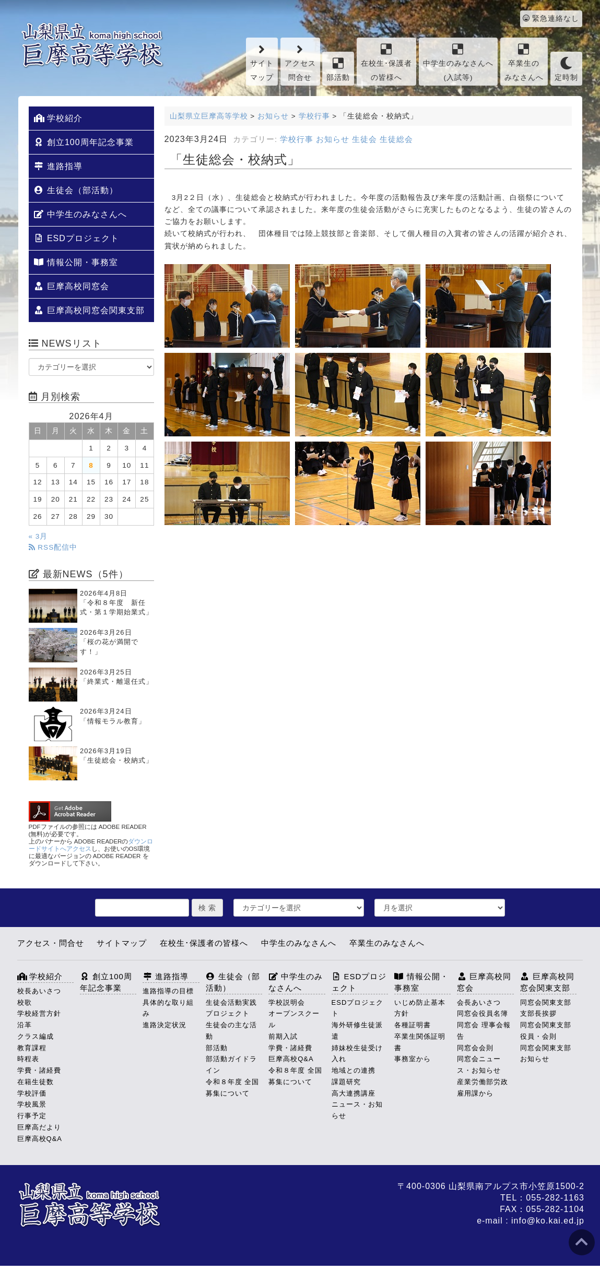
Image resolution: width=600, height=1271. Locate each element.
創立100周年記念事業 (84, 142)
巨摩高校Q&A (39, 1139)
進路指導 (58, 166)
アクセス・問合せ (50, 943)
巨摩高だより (39, 1127)
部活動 (338, 69)
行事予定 (31, 1116)
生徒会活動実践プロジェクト (231, 1008)
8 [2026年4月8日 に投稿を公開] (91, 465)
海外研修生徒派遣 (357, 1030)
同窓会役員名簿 (482, 1013)
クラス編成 (35, 1036)
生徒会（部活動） (76, 190)
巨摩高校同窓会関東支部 (89, 310)
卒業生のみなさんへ (524, 62)
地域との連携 (353, 1070)
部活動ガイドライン (231, 1064)
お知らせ (332, 139)
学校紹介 (58, 118)
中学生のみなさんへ (80, 214)
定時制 (566, 69)
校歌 (24, 1002)
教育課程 (31, 1048)
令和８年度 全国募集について (233, 1087)
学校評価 (31, 1093)
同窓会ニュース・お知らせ (479, 1064)
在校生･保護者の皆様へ (386, 62)
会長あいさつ (479, 1002)
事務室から (412, 1059)
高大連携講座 (353, 1093)
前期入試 (283, 1036)
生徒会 (364, 139)
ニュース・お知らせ (357, 1110)
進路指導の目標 (168, 991)
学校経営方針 (39, 1013)
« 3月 (38, 536)
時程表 (28, 1059)
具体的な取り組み (168, 1008)
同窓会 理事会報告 (484, 1030)
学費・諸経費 (39, 1070)
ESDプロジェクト (76, 238)
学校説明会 (286, 1002)
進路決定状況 (164, 1025)
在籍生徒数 (35, 1082)
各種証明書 (412, 1025)
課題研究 (346, 1082)
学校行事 (296, 139)
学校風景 (31, 1104)
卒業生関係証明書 (419, 1042)
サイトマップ (262, 62)
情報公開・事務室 (76, 262)
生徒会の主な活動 (231, 1030)
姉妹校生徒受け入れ (357, 1053)
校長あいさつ (39, 991)
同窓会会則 (475, 1048)
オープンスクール (294, 1019)
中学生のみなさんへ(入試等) (458, 62)
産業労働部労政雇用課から (482, 1087)
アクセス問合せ (300, 62)
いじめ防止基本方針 (419, 1008)
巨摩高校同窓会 (71, 286)
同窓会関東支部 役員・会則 (548, 1030)
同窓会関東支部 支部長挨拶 (548, 1008)
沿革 (24, 1025)
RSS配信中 (53, 547)
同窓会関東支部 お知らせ (548, 1053)
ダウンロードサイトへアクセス (91, 845)
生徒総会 (396, 139)
